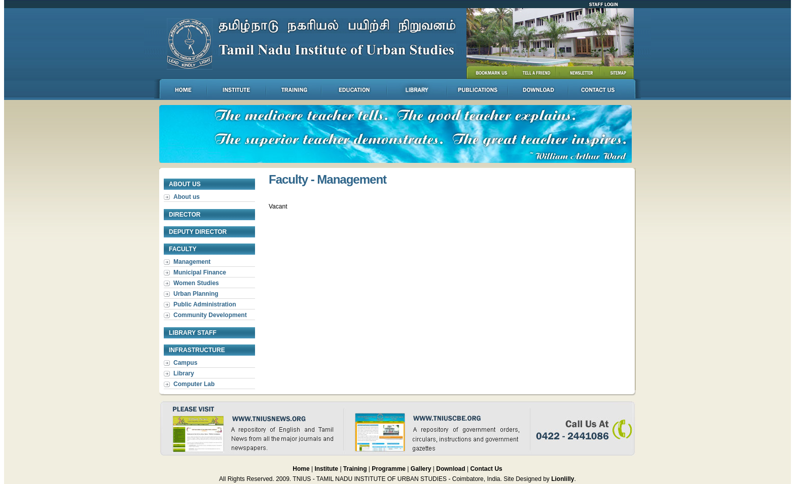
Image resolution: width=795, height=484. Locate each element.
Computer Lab (193, 384)
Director (184, 214)
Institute (326, 468)
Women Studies (196, 283)
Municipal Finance (199, 272)
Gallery (422, 468)
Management (191, 261)
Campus (185, 362)
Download (451, 468)
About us (186, 196)
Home (301, 468)
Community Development (210, 315)
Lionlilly (562, 478)
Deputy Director (198, 231)
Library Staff (192, 332)
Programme (389, 468)
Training (355, 468)
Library (183, 373)
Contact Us (486, 468)
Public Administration (204, 304)
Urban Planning (196, 293)
